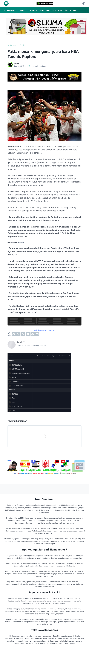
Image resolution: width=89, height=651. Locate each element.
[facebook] (14, 334)
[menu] (6, 3)
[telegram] (28, 334)
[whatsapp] (23, 334)
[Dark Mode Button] (83, 3)
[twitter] (18, 334)
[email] (37, 334)
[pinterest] (33, 334)
